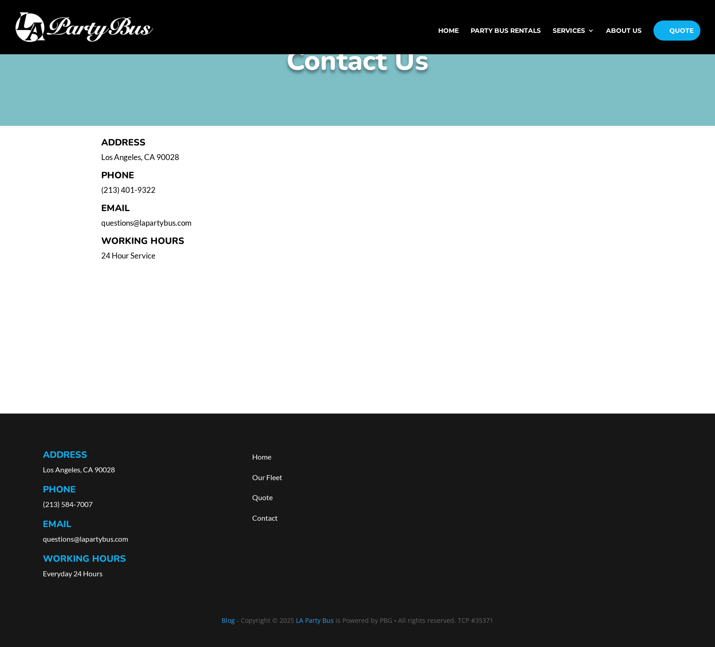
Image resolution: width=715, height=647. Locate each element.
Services (569, 31)
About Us (624, 31)
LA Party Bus (315, 620)
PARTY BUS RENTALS (506, 31)
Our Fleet (267, 477)
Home (448, 31)
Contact (265, 517)
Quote (681, 30)
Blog (228, 620)
